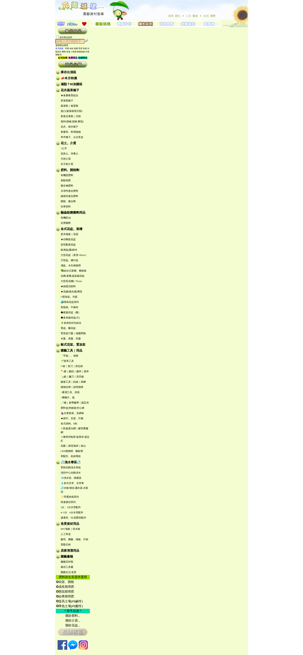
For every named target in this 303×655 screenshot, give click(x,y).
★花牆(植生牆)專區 (72, 291)
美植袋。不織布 (69, 307)
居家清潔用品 (70, 550)
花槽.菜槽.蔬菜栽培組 (73, 275)
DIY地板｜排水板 (70, 528)
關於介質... (73, 620)
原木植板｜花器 (69, 234)
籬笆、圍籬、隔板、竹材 (74, 539)
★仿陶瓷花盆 (68, 239)
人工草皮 (66, 534)
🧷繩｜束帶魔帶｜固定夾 (75, 402)
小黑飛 (74, 52)
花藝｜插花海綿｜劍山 (73, 445)
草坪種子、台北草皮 (72, 137)
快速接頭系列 (68, 502)
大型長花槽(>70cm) (71, 281)
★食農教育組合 (69, 95)
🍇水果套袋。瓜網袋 (72, 413)
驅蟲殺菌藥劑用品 (73, 212)
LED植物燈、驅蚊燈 (72, 451)
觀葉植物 (81, 52)
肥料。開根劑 (70, 170)
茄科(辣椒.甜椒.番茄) (72, 121)
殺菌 (76, 48)
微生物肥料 (67, 185)
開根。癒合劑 (68, 201)
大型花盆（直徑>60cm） (74, 255)
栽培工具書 (67, 567)
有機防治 (66, 217)
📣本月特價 (69, 78)
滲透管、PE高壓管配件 (73, 517)
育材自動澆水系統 (71, 467)
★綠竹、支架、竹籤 (72, 418)
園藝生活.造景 (68, 572)
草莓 (67, 48)
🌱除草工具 (67, 360)
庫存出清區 (68, 72)
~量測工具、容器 (70, 392)
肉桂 (71, 48)
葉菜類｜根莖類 (69, 105)
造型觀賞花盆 (68, 244)
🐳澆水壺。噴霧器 (71, 477)
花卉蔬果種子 (70, 90)
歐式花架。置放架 (73, 344)
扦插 (87, 52)
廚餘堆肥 (66, 180)
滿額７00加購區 (71, 84)
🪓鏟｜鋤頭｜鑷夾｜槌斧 (75, 371)
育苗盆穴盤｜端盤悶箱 (73, 333)
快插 (85, 48)
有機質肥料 (67, 175)
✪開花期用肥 (65, 591)
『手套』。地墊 (69, 355)
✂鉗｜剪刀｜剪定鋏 (72, 366)
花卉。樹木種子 (69, 126)
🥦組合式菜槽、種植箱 (73, 270)
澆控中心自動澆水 (71, 472)
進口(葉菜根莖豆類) (72, 111)
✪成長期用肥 (65, 586)
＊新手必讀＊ (73, 610)
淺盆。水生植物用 (71, 265)
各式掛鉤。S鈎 (69, 423)
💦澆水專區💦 (71, 462)
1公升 (64, 148)
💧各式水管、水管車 (72, 483)
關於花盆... (73, 625)
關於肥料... (73, 615)
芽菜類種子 (67, 100)
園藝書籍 (67, 556)
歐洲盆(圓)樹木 (69, 249)
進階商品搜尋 (63, 45)
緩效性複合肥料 (69, 196)
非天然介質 (67, 164)
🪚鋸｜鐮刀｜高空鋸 (72, 376)
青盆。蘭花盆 (68, 328)
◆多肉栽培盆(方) (70, 317)
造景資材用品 (70, 523)
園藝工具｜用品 (71, 350)
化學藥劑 (66, 222)
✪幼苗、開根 (65, 581)
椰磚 (64, 52)
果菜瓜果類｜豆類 (71, 116)
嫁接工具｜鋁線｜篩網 (73, 381)
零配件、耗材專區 (71, 456)
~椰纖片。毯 (68, 397)
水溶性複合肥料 (69, 190)
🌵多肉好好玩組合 (71, 322)
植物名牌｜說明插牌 (72, 387)
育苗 (80, 48)
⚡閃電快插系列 (70, 496)
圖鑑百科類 (67, 561)
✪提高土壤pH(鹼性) (69, 601)
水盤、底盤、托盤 (71, 338)
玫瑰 (68, 52)
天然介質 (66, 158)
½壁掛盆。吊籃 (69, 296)
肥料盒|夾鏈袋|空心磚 (72, 407)
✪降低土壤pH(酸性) (69, 606)
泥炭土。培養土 (69, 153)
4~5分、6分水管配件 (72, 512)
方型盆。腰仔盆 (69, 260)
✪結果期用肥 (65, 596)
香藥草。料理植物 (71, 131)
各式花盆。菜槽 (71, 229)
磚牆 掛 (58, 55)
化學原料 (66, 206)
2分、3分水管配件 (71, 507)
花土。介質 (68, 143)
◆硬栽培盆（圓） (71, 312)
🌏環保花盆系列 (70, 302)
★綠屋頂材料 (68, 286)
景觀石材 (66, 544)
